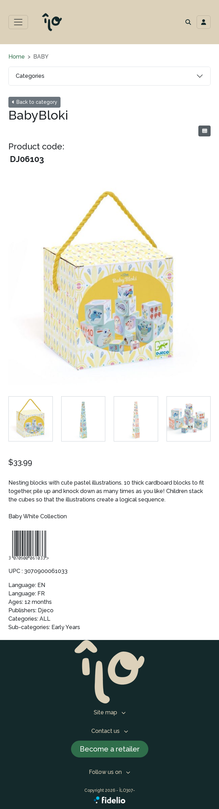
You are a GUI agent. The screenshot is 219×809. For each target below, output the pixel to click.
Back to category (34, 102)
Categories (30, 76)
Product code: (36, 146)
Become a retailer (110, 749)
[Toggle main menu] (18, 22)
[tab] (30, 418)
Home (16, 56)
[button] (188, 22)
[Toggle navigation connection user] (204, 22)
